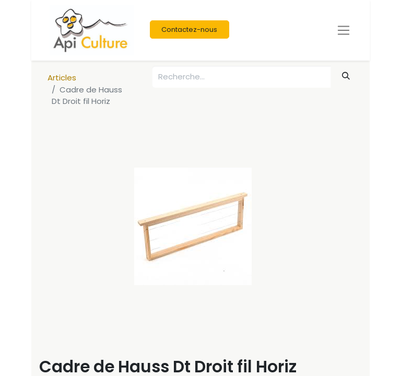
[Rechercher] (346, 76)
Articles (62, 77)
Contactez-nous (189, 29)
